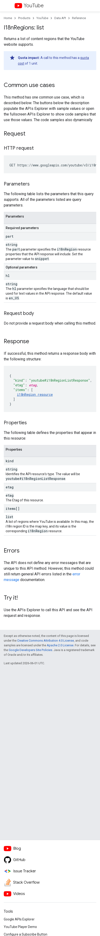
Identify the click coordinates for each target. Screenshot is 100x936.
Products (24, 18)
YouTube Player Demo (20, 927)
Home (8, 18)
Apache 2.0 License (60, 645)
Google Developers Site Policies (30, 650)
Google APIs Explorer (19, 919)
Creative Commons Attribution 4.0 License (45, 640)
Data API (60, 18)
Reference (79, 18)
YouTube (34, 5)
